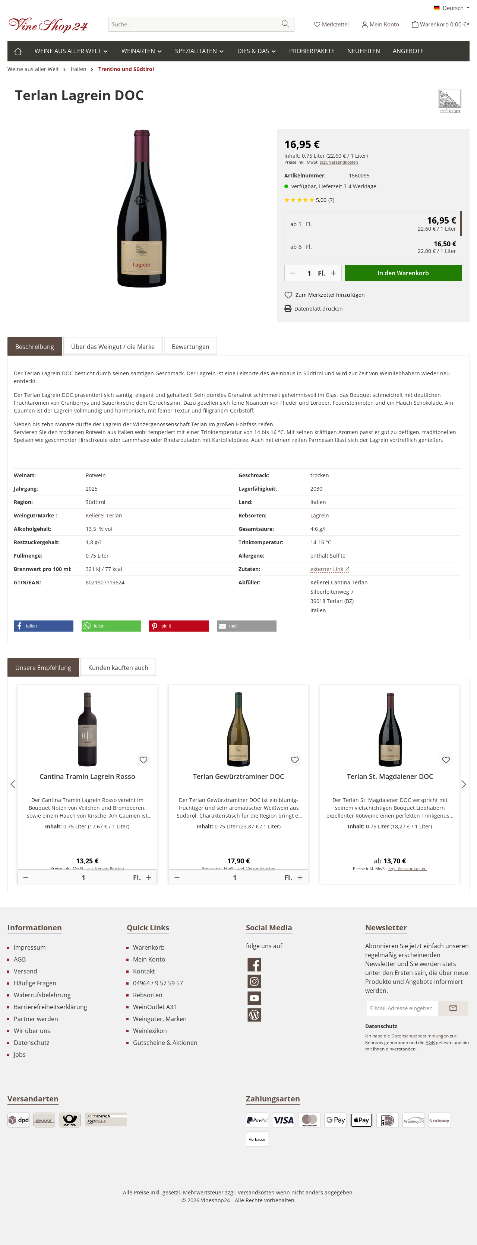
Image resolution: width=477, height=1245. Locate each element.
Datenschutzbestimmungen (420, 1036)
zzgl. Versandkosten (339, 162)
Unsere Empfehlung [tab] (43, 668)
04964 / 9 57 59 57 (158, 983)
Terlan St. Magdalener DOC (390, 776)
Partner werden (36, 1019)
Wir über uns (32, 1031)
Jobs (20, 1054)
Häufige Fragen (35, 983)
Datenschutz (32, 1043)
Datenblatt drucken (318, 308)
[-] (292, 273)
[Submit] (453, 1008)
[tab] (34, 346)
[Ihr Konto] (380, 24)
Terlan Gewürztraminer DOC (238, 776)
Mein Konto (149, 959)
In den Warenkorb (403, 273)
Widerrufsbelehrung (42, 995)
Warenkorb (149, 947)
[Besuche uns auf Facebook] (298, 964)
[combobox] (192, 24)
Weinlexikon (150, 1031)
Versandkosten (256, 1192)
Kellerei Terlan (104, 515)
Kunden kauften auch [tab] (118, 668)
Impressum (30, 947)
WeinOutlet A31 (155, 1007)
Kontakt (144, 971)
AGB (20, 959)
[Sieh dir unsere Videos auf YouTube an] (298, 998)
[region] (142, 209)
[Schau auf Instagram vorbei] (298, 981)
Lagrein (319, 515)
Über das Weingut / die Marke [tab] (113, 347)
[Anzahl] (309, 273)
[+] (333, 273)
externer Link (329, 568)
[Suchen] (285, 24)
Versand (25, 971)
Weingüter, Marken (160, 1019)
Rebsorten (147, 995)
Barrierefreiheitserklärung (50, 1007)
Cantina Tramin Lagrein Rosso (87, 776)
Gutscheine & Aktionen (165, 1043)
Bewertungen (190, 347)
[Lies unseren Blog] (298, 1015)
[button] (43, 626)
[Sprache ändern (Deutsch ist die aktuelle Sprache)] (452, 7)
